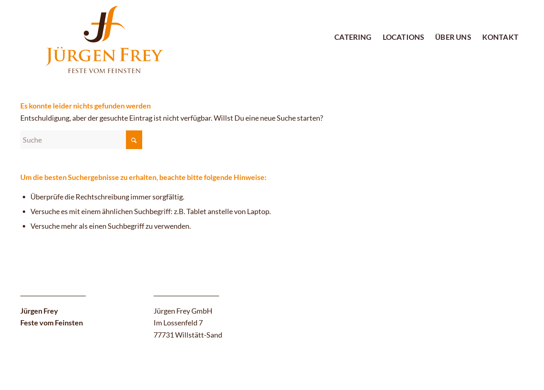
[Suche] (81, 139)
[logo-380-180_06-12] (97, 37)
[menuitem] (353, 23)
